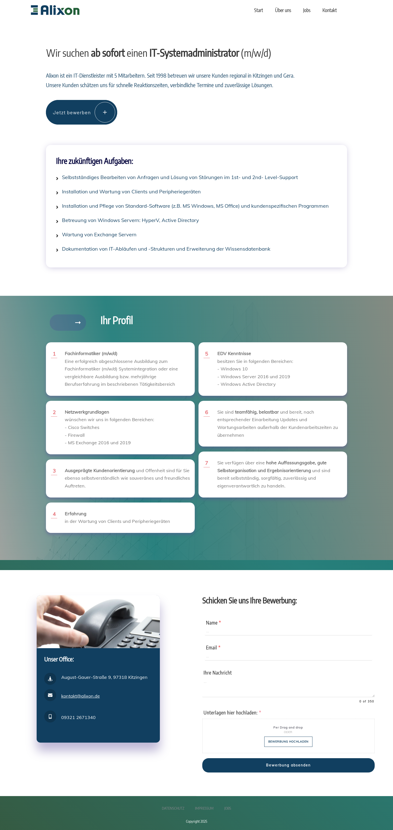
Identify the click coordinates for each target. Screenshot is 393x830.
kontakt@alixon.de (80, 694)
